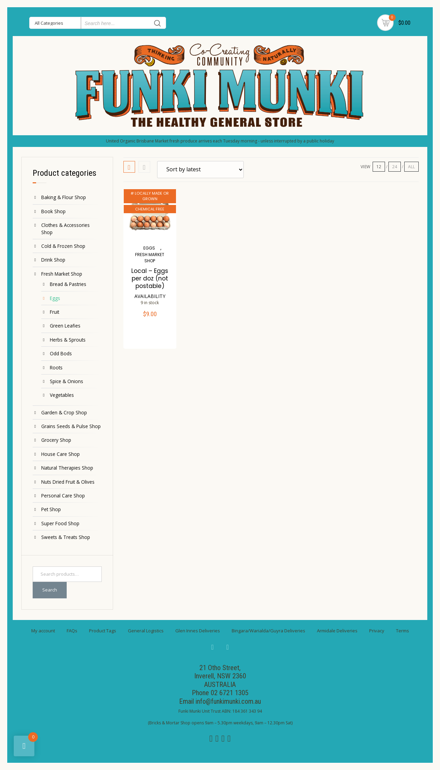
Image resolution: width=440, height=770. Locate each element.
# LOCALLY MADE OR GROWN (150, 196)
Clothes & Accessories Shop (65, 228)
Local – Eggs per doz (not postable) (149, 278)
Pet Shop (51, 509)
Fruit (54, 312)
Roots (56, 367)
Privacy (376, 631)
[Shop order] (200, 169)
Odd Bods (61, 353)
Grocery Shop (56, 440)
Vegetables (62, 395)
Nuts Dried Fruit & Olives (68, 482)
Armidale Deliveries (337, 631)
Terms (402, 631)
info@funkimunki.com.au (228, 701)
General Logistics (146, 631)
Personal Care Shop (63, 495)
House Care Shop (60, 454)
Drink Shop (53, 259)
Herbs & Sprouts (68, 339)
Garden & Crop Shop (64, 412)
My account (43, 631)
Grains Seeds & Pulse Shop (71, 426)
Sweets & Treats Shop (65, 537)
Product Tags (102, 631)
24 (394, 167)
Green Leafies (65, 325)
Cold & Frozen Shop (63, 246)
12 (378, 167)
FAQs (72, 631)
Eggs (55, 298)
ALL (411, 167)
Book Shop (53, 211)
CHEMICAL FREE (149, 209)
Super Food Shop (60, 523)
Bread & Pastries (68, 284)
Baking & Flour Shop (63, 197)
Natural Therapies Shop (67, 467)
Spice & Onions (66, 381)
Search (49, 590)
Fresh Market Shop (61, 274)
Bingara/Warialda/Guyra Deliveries (268, 631)
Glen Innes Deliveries (197, 631)
